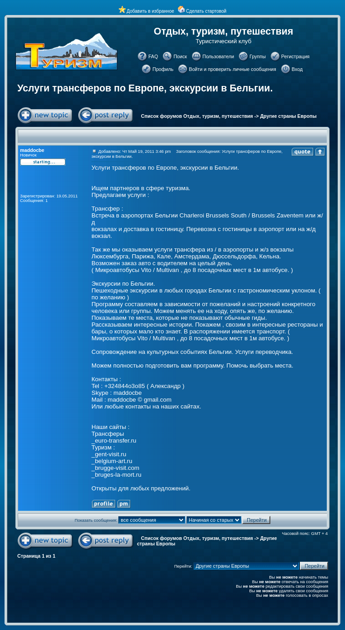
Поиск (180, 56)
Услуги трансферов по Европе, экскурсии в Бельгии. (145, 88)
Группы (257, 56)
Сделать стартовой (206, 11)
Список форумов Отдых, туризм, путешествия (197, 116)
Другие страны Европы (288, 116)
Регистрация (295, 56)
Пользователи (218, 56)
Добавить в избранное (150, 11)
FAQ (153, 56)
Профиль (162, 69)
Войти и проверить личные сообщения (232, 69)
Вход (297, 69)
